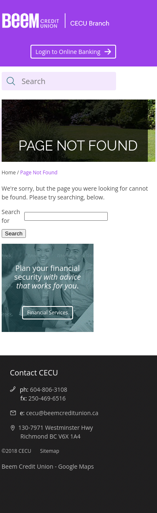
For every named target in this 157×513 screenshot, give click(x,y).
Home (9, 172)
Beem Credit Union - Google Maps (48, 466)
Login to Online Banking (67, 52)
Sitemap (49, 450)
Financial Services (47, 312)
